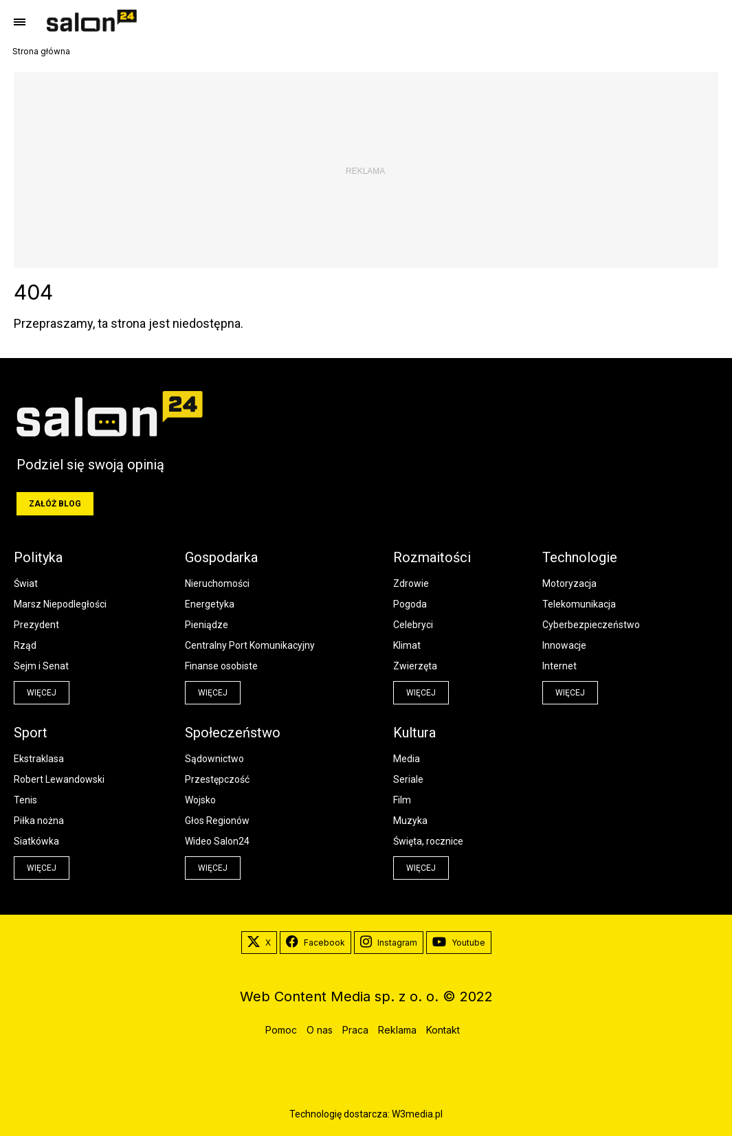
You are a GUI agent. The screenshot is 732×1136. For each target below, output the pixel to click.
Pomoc (281, 1030)
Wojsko (200, 799)
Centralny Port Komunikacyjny (250, 645)
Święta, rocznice (428, 841)
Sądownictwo (214, 758)
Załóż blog (55, 504)
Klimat (407, 645)
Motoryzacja (569, 583)
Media (406, 758)
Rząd (25, 645)
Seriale (408, 779)
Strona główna (41, 51)
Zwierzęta (415, 665)
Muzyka (410, 820)
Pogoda (410, 604)
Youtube (458, 942)
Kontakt (443, 1030)
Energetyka (209, 604)
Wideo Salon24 (217, 841)
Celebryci (413, 624)
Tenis (25, 799)
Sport (30, 732)
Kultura (414, 732)
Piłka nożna (39, 820)
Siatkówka (36, 841)
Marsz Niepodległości (60, 604)
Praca (355, 1030)
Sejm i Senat (41, 665)
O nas (320, 1030)
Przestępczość (217, 779)
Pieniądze (206, 624)
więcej (41, 693)
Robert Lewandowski (59, 779)
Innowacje (564, 645)
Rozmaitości (432, 557)
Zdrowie (411, 583)
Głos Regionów (217, 820)
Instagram (388, 942)
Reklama (397, 1030)
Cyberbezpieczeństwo (591, 624)
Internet (559, 665)
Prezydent (36, 624)
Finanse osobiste (221, 665)
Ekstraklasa (39, 758)
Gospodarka (221, 557)
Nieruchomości (217, 583)
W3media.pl (417, 1114)
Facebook (315, 942)
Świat (26, 583)
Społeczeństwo (232, 732)
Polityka (38, 557)
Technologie (579, 557)
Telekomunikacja (579, 604)
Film (402, 799)
